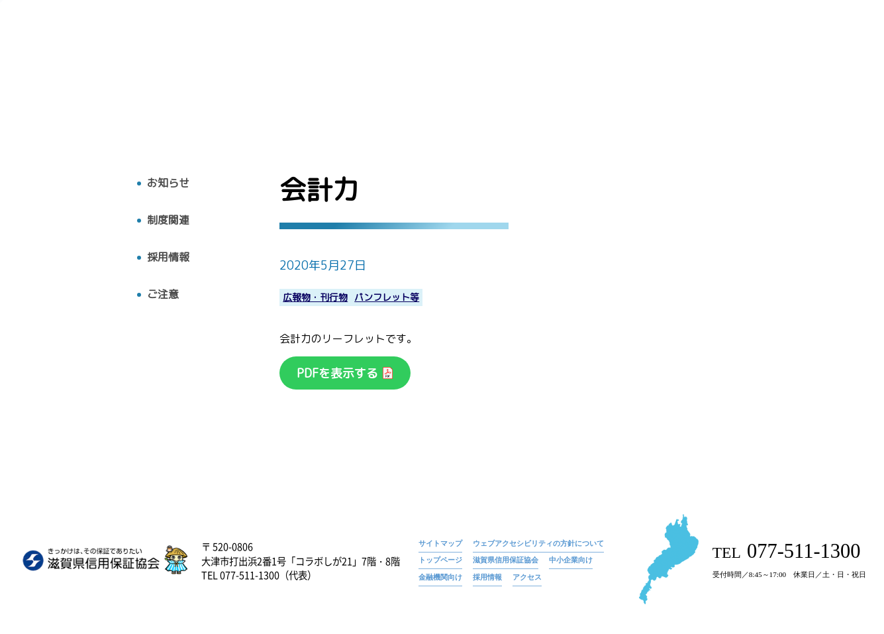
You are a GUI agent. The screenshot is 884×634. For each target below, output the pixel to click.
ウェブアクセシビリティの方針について (538, 543)
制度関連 (168, 220)
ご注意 (163, 294)
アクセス (810, 71)
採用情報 (746, 71)
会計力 (830, 49)
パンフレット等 (386, 297)
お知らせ (781, 49)
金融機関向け (440, 577)
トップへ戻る (64, 98)
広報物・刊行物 (603, 71)
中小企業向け (571, 560)
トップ (402, 71)
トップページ (720, 49)
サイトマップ (440, 543)
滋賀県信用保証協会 (505, 560)
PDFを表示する (339, 373)
